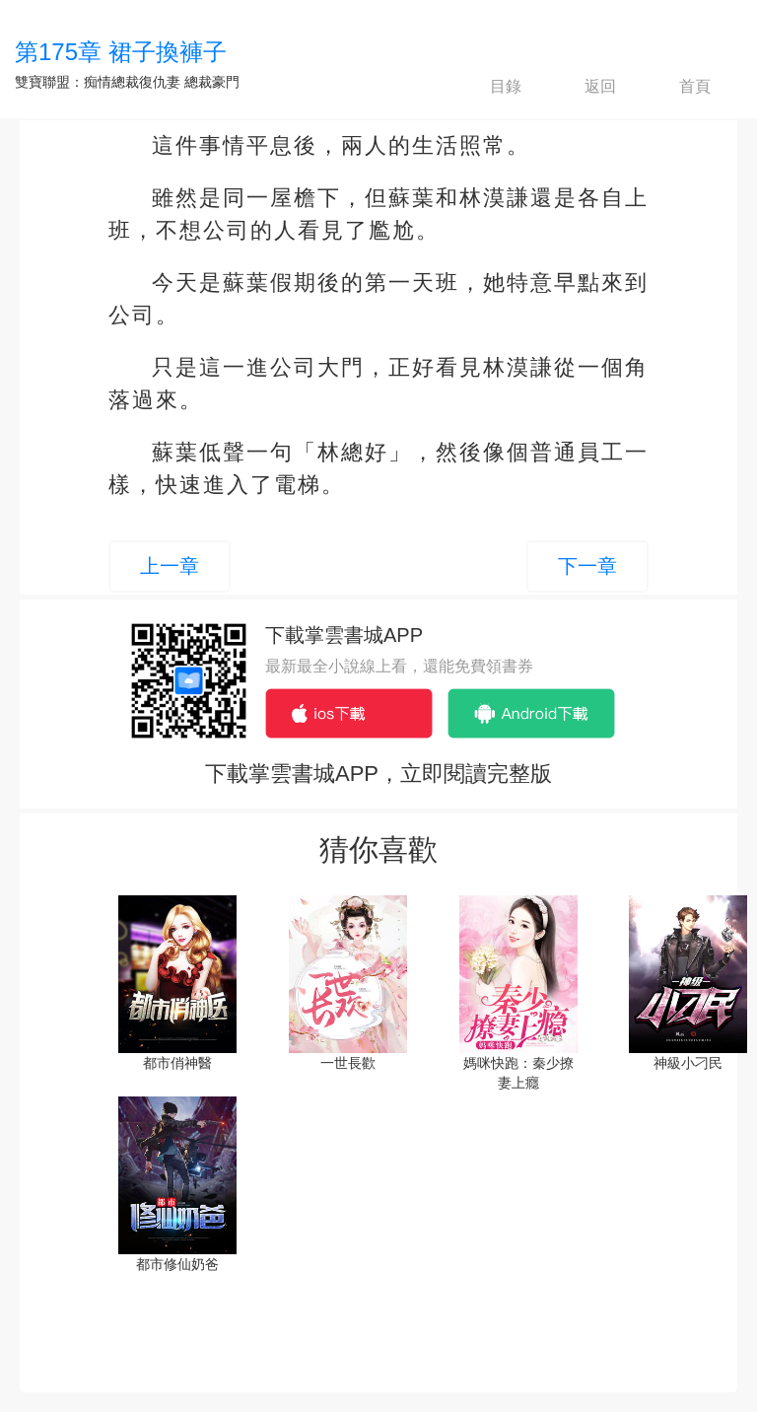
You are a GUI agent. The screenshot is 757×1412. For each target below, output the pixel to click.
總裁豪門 (212, 82)
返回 (583, 87)
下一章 (587, 566)
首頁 (678, 87)
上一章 (169, 566)
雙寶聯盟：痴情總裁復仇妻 (97, 82)
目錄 (488, 87)
